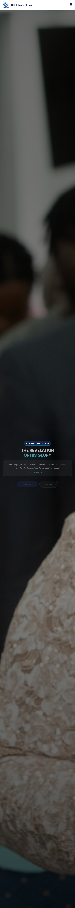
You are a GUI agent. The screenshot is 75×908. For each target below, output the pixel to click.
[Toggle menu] (71, 4)
